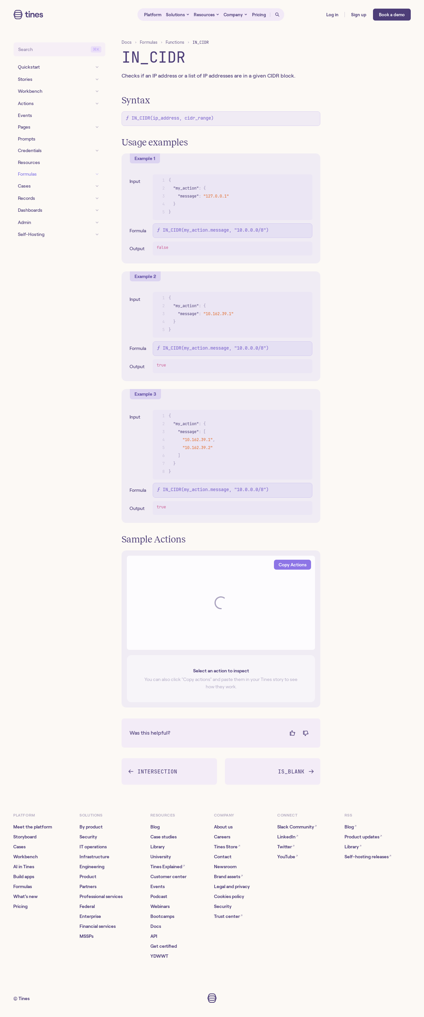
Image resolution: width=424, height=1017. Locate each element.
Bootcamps (162, 916)
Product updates (363, 836)
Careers (222, 836)
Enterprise (90, 916)
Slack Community (297, 826)
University (160, 856)
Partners (88, 886)
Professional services (101, 896)
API (153, 936)
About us (223, 826)
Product (88, 876)
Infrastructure (94, 856)
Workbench (25, 856)
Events (157, 886)
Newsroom (225, 866)
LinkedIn (287, 836)
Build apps (23, 876)
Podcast (158, 896)
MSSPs (86, 936)
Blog (155, 826)
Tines (24, 998)
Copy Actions (292, 564)
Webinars (160, 906)
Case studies (163, 836)
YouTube (287, 856)
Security (88, 836)
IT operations (93, 846)
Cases (19, 846)
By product (91, 826)
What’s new (25, 896)
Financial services (98, 926)
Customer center (168, 876)
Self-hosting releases (367, 856)
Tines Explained (167, 866)
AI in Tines (23, 866)
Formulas (148, 42)
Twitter (285, 846)
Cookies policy (229, 896)
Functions (175, 42)
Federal (87, 906)
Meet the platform (32, 826)
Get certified (163, 946)
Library (157, 846)
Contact (223, 856)
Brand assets (228, 876)
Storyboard (24, 836)
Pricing (20, 906)
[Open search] (277, 15)
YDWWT (159, 956)
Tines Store (227, 846)
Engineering (92, 866)
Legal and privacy (232, 886)
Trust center (228, 916)
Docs (127, 42)
